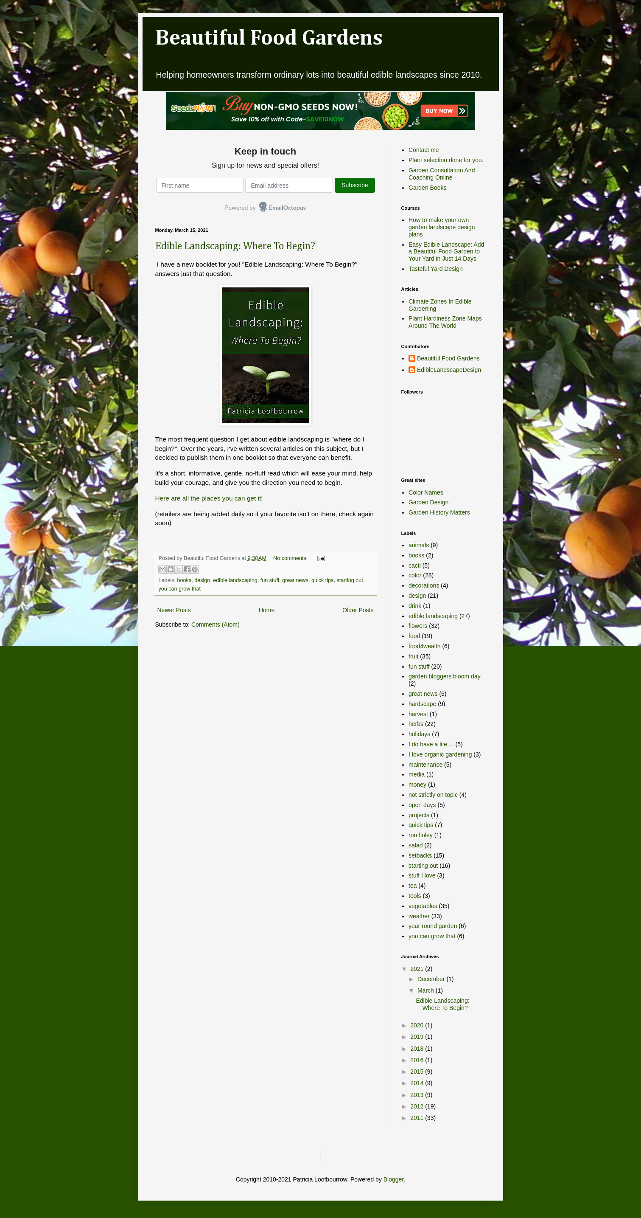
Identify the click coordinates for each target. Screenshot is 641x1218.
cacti (415, 565)
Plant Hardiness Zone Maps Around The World (445, 322)
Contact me (424, 149)
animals (419, 545)
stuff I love (422, 875)
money (417, 784)
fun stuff (270, 580)
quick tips (322, 580)
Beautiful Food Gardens (269, 38)
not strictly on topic (433, 794)
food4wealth (425, 646)
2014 (417, 1083)
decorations (424, 585)
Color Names (426, 492)
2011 (417, 1117)
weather (419, 916)
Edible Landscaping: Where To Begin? (235, 246)
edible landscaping (235, 580)
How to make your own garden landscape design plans (442, 227)
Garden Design (428, 502)
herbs (416, 723)
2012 (417, 1106)
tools (415, 895)
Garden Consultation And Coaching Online (442, 174)
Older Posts (357, 610)
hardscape (422, 703)
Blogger (393, 1179)
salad (416, 845)
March (426, 990)
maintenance (425, 764)
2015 (417, 1071)
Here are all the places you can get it (208, 498)
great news (295, 580)
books (184, 580)
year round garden (433, 926)
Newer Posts (174, 610)
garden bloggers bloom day (445, 676)
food (414, 636)
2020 (417, 1025)
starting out (349, 580)
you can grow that (180, 589)
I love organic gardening (440, 754)
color (415, 575)
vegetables (423, 906)
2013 (417, 1094)
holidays (419, 734)
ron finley (421, 835)
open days (422, 805)
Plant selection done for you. (446, 160)
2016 (417, 1060)
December (431, 979)
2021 (417, 968)
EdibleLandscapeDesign (449, 369)
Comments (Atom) (215, 624)
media (417, 774)
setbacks (420, 855)
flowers (418, 625)
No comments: (291, 558)
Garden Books (428, 187)
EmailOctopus (287, 207)
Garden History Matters (439, 512)
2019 (417, 1036)
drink (415, 605)
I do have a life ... (431, 744)
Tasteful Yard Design (436, 268)
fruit (413, 656)
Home (266, 610)
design (202, 580)
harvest (418, 714)
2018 (417, 1048)
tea (413, 885)
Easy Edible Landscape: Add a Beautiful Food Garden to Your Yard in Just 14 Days (446, 251)
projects (419, 815)
